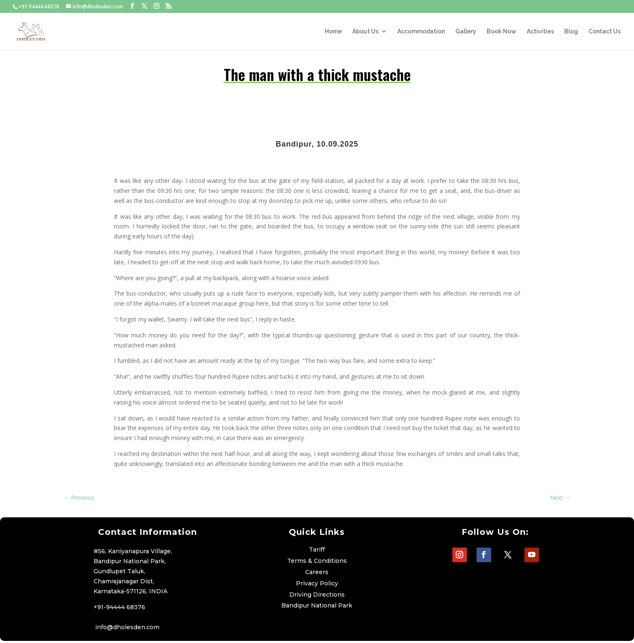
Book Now (501, 31)
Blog (571, 31)
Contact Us (605, 31)
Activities (540, 31)
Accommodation (421, 31)
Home (333, 31)
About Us (365, 31)
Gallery (465, 31)
